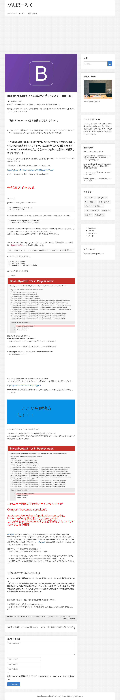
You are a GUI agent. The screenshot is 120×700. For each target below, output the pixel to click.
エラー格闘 (35, 616)
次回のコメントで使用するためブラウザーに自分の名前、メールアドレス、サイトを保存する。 (41, 677)
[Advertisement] (60, 33)
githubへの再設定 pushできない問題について (22, 627)
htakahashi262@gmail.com (94, 253)
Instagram (92, 233)
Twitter (91, 230)
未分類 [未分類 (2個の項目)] (106, 210)
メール (90, 236)
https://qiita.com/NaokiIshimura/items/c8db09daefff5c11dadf (30, 170)
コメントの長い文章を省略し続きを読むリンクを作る (58, 627)
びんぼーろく (20, 5)
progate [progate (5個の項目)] (102, 197)
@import (10, 534)
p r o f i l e (22, 13)
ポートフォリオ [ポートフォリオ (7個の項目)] (92, 210)
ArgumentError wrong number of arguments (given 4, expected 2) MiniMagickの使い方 (97, 158)
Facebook (92, 228)
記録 (69, 616)
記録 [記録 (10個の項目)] (88, 215)
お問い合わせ (32, 13)
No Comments (70, 619)
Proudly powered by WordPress (48, 696)
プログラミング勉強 (47, 616)
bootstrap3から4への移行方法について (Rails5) (97, 179)
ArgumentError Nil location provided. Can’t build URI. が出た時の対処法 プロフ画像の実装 (98, 166)
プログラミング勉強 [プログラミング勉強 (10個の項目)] (94, 206)
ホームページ (11, 13)
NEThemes (78, 696)
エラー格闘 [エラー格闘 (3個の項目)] (90, 202)
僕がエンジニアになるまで (93, 151)
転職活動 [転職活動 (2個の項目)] (99, 215)
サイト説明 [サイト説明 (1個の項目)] (104, 202)
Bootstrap (26, 616)
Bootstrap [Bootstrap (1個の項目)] (90, 197)
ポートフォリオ (60, 616)
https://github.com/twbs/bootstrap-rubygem (24, 385)
